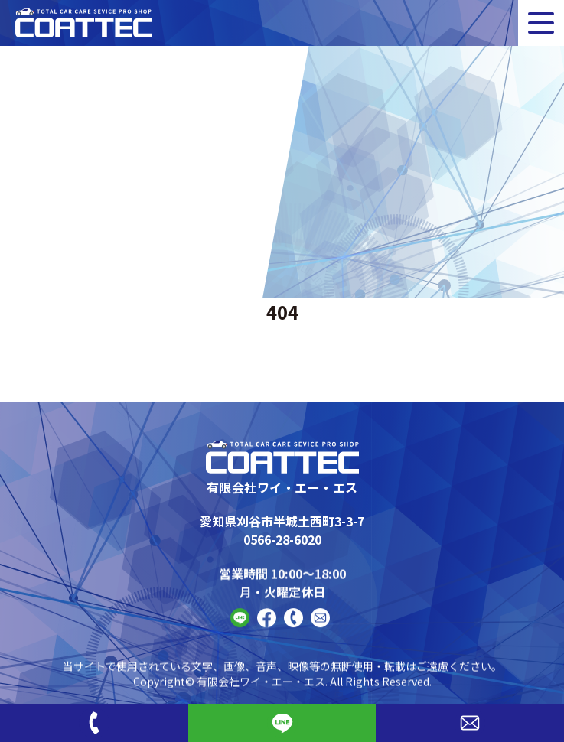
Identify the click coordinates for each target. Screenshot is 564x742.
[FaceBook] (266, 626)
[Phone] (94, 723)
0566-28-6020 (282, 539)
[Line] (282, 723)
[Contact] (320, 626)
